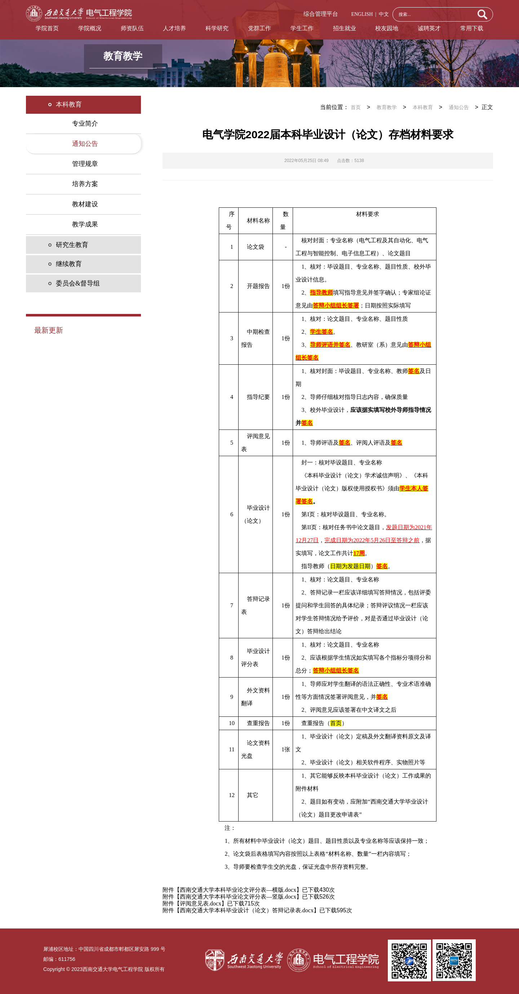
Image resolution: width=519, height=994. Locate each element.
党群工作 (259, 28)
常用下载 (471, 28)
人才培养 (174, 28)
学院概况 (89, 28)
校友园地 (386, 28)
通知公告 (459, 107)
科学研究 (217, 28)
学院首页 (47, 28)
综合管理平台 (320, 14)
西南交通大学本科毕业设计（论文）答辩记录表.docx (247, 910)
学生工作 (302, 28)
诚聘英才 (429, 28)
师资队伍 (132, 28)
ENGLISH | (363, 14)
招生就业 (344, 28)
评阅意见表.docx (200, 903)
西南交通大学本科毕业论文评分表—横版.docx (238, 890)
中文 (382, 14)
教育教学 (387, 107)
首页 (356, 107)
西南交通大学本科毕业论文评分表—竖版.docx (238, 897)
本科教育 (423, 107)
